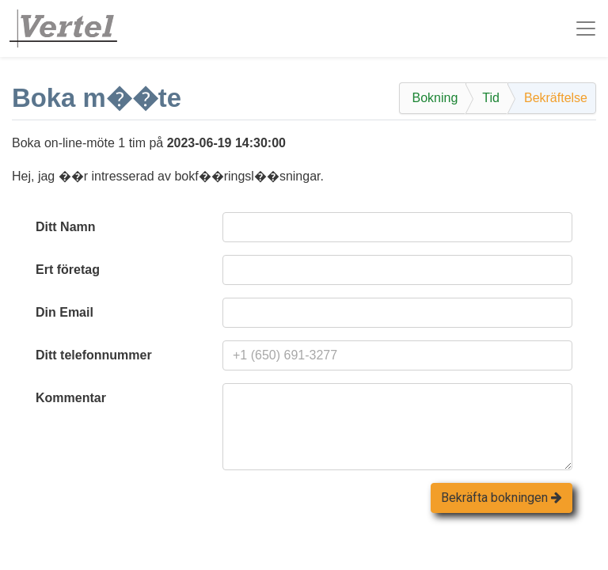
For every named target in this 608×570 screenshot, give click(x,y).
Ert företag (68, 269)
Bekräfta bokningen (501, 497)
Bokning (435, 97)
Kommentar (71, 398)
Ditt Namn (66, 227)
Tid (491, 97)
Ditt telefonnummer (94, 355)
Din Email (64, 312)
